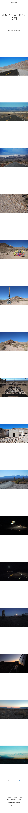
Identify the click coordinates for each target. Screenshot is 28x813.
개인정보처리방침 (12, 799)
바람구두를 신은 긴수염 (14, 16)
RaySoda (14, 2)
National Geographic (14, 802)
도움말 (19, 799)
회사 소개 (16, 797)
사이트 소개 (9, 797)
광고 (20, 797)
